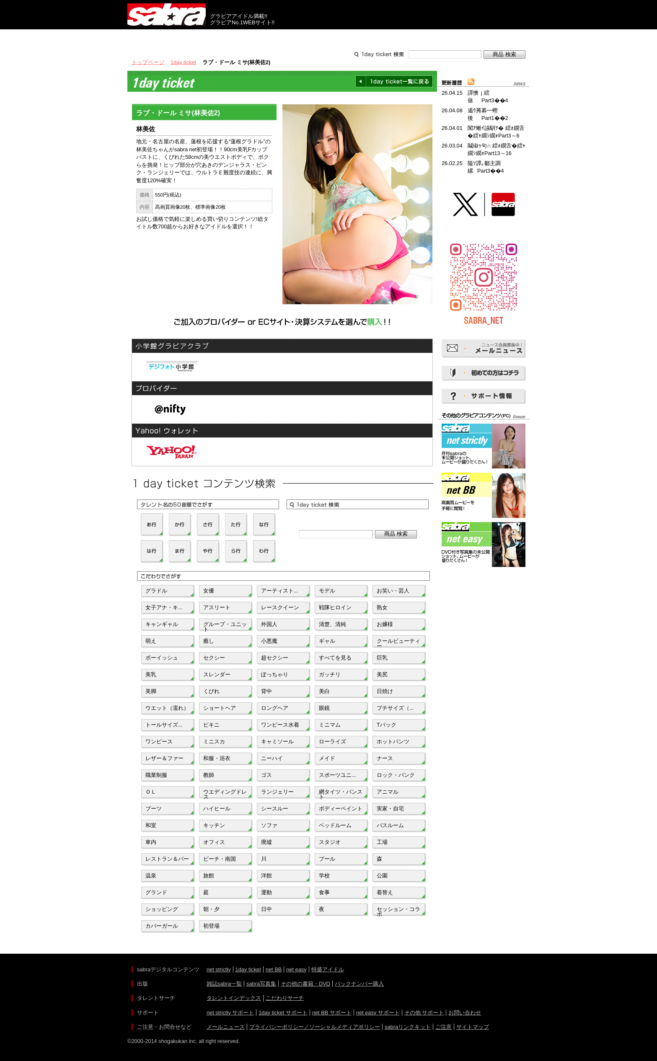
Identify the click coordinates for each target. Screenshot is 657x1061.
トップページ (148, 62)
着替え (385, 892)
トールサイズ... (164, 725)
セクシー (214, 658)
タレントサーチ (328, 36)
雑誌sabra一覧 (224, 984)
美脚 (150, 691)
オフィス (214, 842)
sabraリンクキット (408, 1027)
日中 (266, 909)
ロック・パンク (396, 775)
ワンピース (159, 741)
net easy (296, 969)
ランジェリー (277, 792)
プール (327, 859)
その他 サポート (424, 1012)
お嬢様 (385, 624)
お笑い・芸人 (393, 590)
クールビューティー (398, 643)
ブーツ (153, 808)
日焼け (385, 691)
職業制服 (156, 775)
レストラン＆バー (167, 859)
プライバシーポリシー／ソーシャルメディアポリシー (314, 1027)
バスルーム (390, 825)
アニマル (387, 792)
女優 (208, 590)
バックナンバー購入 (359, 984)
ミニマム (330, 725)
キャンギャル (161, 624)
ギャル (327, 641)
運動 (266, 892)
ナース (385, 758)
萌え (150, 641)
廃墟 (266, 842)
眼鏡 (324, 708)
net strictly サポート (230, 1012)
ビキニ (211, 725)
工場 (382, 842)
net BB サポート (332, 1012)
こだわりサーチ (285, 998)
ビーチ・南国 (219, 859)
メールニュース (226, 1027)
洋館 (266, 875)
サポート (409, 36)
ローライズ (332, 741)
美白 (324, 691)
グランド (156, 892)
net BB (274, 969)
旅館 (208, 875)
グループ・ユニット (225, 626)
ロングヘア (274, 708)
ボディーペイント (340, 808)
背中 (266, 691)
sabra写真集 (261, 984)
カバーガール (161, 926)
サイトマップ (472, 1027)
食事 (324, 892)
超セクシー (274, 658)
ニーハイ (272, 758)
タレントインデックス (234, 998)
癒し (208, 641)
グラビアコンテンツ (248, 36)
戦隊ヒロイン (335, 607)
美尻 (382, 674)
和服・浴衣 (216, 758)
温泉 (150, 875)
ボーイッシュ (161, 658)
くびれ (211, 691)
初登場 (211, 926)
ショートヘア (219, 708)
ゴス (266, 775)
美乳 (150, 674)
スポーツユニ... (337, 775)
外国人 (269, 624)
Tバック (386, 725)
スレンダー (216, 674)
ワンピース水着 (280, 725)
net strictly (219, 969)
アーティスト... (279, 590)
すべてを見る (335, 658)
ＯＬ (150, 792)
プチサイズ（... (395, 708)
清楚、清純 (332, 624)
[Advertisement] (483, 606)
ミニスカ (214, 741)
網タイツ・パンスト (340, 794)
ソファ (269, 825)
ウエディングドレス (225, 794)
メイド (327, 758)
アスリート (216, 607)
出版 (167, 36)
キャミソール (277, 741)
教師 (208, 775)
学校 (324, 875)
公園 (382, 875)
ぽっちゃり (274, 674)
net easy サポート (378, 1012)
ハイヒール (216, 808)
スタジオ (330, 842)
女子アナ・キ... (164, 607)
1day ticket (183, 62)
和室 (150, 825)
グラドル (156, 590)
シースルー (274, 808)
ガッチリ (330, 674)
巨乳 (382, 658)
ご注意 (443, 1027)
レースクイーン (280, 607)
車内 (150, 842)
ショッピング (161, 909)
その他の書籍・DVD (305, 984)
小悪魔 (269, 641)
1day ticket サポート (283, 1012)
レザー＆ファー (164, 758)
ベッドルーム (335, 825)
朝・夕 (211, 909)
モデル (327, 590)
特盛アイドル (327, 969)
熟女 (382, 607)
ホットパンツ (393, 741)
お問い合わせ (464, 1012)
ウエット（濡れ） (167, 708)
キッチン (214, 825)
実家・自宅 (390, 808)
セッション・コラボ (398, 911)
